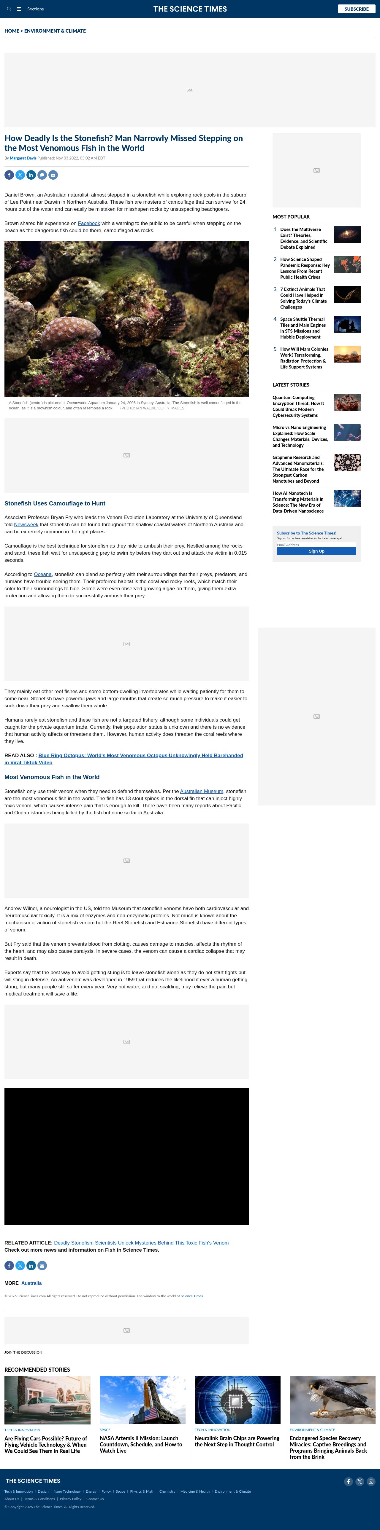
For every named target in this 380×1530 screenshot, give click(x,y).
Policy (106, 1491)
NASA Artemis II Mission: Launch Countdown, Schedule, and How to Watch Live (141, 1444)
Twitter (20, 175)
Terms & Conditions (39, 1499)
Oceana (43, 574)
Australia (31, 1283)
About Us (11, 1499)
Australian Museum (202, 791)
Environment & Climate (233, 1491)
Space (120, 1491)
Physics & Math (142, 1491)
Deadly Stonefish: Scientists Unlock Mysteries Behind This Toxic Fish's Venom (141, 1243)
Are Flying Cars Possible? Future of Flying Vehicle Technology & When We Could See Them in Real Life (45, 1444)
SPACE (105, 1429)
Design (43, 1491)
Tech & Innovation (18, 1491)
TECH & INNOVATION (22, 1430)
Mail (53, 175)
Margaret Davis (23, 158)
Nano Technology (67, 1491)
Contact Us (95, 1499)
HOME (11, 30)
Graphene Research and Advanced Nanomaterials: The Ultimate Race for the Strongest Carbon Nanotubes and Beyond (298, 469)
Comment (42, 175)
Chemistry (167, 1491)
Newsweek (26, 524)
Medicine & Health (195, 1491)
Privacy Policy (70, 1499)
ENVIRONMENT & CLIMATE (55, 30)
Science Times (192, 1296)
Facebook (9, 175)
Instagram (371, 1481)
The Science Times (190, 9)
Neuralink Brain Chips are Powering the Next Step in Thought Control (237, 1441)
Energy (91, 1491)
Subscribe (357, 9)
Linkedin (31, 175)
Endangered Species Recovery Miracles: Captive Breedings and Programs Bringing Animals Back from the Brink (328, 1447)
